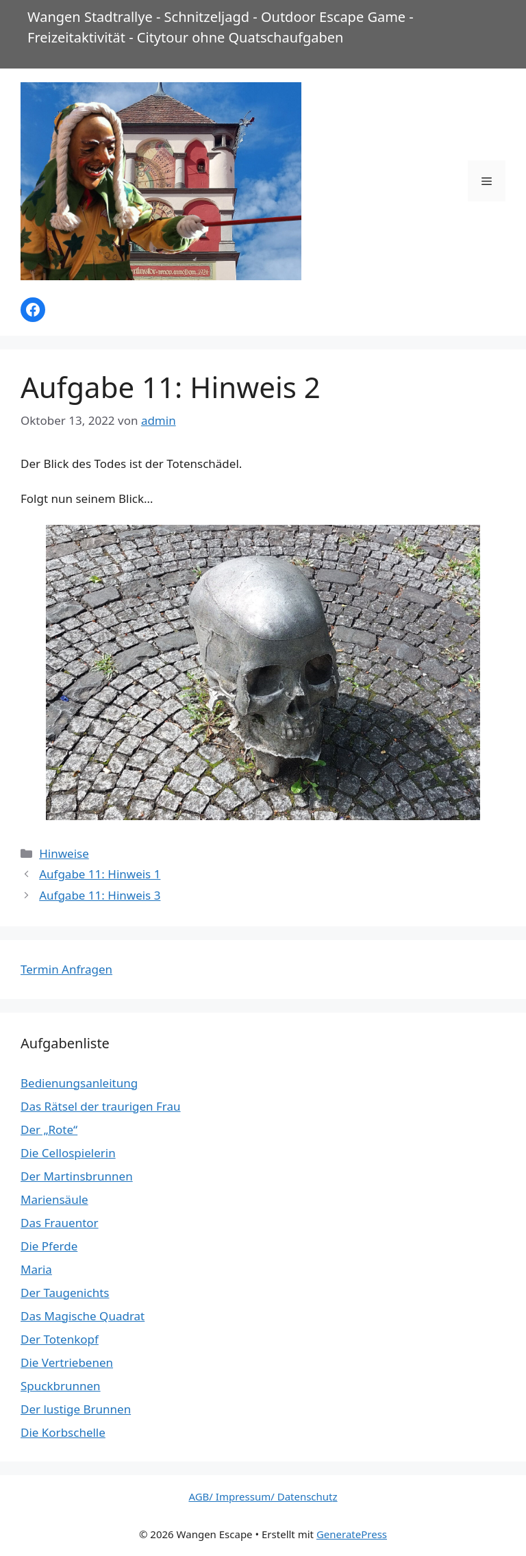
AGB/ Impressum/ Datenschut (260, 1496)
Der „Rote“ (49, 1129)
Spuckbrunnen (61, 1386)
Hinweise (64, 853)
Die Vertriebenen (67, 1362)
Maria (36, 1269)
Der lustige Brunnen (76, 1409)
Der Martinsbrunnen (77, 1176)
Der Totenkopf (60, 1339)
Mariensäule (54, 1199)
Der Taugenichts (65, 1292)
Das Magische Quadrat (83, 1316)
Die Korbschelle (63, 1432)
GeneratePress (351, 1534)
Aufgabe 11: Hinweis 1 (99, 874)
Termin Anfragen (66, 969)
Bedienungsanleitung (79, 1083)
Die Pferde (49, 1246)
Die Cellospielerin (68, 1153)
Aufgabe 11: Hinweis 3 (99, 895)
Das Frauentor (60, 1223)
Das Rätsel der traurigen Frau (101, 1106)
